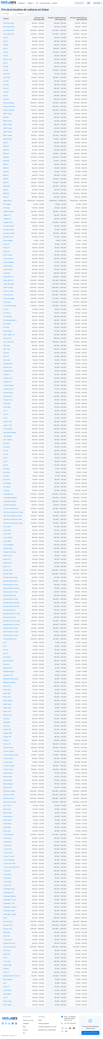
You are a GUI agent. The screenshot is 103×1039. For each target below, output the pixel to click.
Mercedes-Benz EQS (9, 595)
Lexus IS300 (7, 534)
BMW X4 (6, 175)
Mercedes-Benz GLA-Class (11, 603)
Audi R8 (5, 70)
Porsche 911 (7, 744)
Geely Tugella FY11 (8, 334)
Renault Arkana (7, 773)
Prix (37, 3)
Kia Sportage (7, 483)
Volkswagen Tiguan (9, 910)
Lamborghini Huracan (9, 501)
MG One (5, 650)
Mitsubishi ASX (7, 668)
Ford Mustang (7, 316)
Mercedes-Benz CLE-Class (11, 976)
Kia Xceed (6, 490)
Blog (24, 1026)
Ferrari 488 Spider (8, 284)
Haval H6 (6, 353)
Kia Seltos (6, 476)
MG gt (5, 958)
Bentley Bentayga (8, 103)
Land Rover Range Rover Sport (12, 516)
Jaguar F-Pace (7, 421)
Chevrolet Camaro (8, 226)
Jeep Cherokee (7, 429)
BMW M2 (6, 146)
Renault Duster (7, 776)
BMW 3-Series (7, 124)
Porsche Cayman (8, 758)
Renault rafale (7, 965)
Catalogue (26, 1023)
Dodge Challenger (8, 262)
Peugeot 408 (7, 737)
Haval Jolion (7, 360)
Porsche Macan (8, 762)
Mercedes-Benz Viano (10, 639)
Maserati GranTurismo (9, 552)
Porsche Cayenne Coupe (10, 755)
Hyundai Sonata (8, 392)
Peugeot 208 (7, 729)
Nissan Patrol (7, 697)
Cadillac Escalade (8, 211)
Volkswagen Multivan (9, 896)
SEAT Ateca (6, 950)
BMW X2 (6, 168)
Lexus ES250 (7, 526)
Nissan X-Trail (7, 715)
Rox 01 (5, 997)
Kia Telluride (6, 487)
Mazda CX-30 (7, 555)
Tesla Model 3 (7, 838)
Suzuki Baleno (7, 823)
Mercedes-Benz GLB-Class (11, 606)
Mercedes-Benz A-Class (10, 577)
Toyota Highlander (8, 860)
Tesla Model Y (7, 845)
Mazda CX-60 (7, 563)
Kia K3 (5, 458)
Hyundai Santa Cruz (9, 943)
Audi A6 (5, 45)
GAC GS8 (6, 327)
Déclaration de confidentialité (47, 1030)
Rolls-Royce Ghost (9, 798)
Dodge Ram (6, 273)
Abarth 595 (6, 936)
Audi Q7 (5, 63)
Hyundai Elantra (8, 371)
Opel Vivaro (6, 726)
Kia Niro (5, 465)
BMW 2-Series (7, 121)
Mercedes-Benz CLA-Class (11, 588)
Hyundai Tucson (8, 400)
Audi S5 (5, 95)
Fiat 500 (5, 309)
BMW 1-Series (7, 113)
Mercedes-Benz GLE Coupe (11, 621)
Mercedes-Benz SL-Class (11, 631)
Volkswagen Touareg (9, 914)
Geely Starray (7, 990)
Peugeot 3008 (7, 733)
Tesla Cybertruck (8, 834)
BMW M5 (6, 157)
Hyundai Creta (7, 367)
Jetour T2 (6, 972)
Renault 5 (6, 968)
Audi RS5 (6, 88)
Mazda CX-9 (7, 566)
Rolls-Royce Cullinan (9, 791)
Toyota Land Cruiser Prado (11, 867)
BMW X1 (5, 164)
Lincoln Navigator (8, 545)
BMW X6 (6, 182)
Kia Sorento (6, 479)
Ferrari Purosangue (8, 298)
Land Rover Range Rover (10, 508)
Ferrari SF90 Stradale (9, 305)
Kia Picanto (6, 472)
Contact (25, 1030)
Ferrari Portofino (8, 295)
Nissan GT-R (7, 686)
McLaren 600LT (8, 921)
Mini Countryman (8, 660)
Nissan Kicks (7, 689)
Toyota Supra (7, 881)
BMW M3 (6, 150)
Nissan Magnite (7, 979)
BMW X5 (6, 179)
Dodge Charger (7, 266)
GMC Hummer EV (8, 342)
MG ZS (5, 653)
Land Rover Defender (9, 505)
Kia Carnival (6, 447)
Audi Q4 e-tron (7, 59)
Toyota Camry (7, 849)
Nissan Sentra (7, 704)
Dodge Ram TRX (8, 276)
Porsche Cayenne (8, 751)
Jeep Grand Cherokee (9, 432)
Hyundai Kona (7, 382)
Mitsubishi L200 (8, 675)
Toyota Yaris (7, 885)
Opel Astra (6, 718)
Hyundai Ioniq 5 (8, 378)
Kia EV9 (5, 454)
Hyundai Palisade (8, 385)
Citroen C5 (6, 251)
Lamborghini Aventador (10, 497)
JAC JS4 (6, 414)
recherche (79, 3)
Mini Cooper (6, 932)
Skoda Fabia (7, 809)
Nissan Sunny (7, 708)
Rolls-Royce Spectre (9, 947)
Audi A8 (5, 52)
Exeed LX (6, 986)
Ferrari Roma (7, 302)
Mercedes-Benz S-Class (10, 628)
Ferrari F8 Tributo (8, 291)
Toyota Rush (7, 878)
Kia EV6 (5, 450)
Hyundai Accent (8, 363)
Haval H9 (6, 356)
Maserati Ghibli (7, 548)
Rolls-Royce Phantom (9, 802)
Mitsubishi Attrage (8, 671)
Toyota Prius (7, 871)
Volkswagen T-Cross (9, 900)
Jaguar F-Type (7, 425)
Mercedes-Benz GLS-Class (11, 624)
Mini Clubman (7, 657)
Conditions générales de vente (47, 1026)
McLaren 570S (7, 929)
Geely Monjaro (7, 331)
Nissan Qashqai (7, 700)
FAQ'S (40, 1020)
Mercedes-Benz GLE (9, 617)
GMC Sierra (6, 345)
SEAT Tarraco (7, 805)
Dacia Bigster (7, 994)
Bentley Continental (9, 106)
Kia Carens (6, 443)
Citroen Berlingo (8, 240)
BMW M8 (6, 161)
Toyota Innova (7, 939)
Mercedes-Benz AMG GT (11, 581)
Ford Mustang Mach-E (10, 320)
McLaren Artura (7, 574)
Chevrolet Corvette (9, 233)
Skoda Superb (7, 820)
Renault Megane (8, 784)
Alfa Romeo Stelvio (9, 27)
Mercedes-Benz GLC (9, 610)
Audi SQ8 (6, 99)
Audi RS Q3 (6, 74)
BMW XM (6, 193)
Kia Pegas (6, 468)
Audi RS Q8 (6, 77)
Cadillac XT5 (7, 215)
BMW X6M (6, 186)
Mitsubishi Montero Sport (10, 679)
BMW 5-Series (7, 132)
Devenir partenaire (43, 1023)
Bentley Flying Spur (9, 110)
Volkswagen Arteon (9, 889)
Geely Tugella (7, 1005)
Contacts (54, 3)
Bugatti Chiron (7, 200)
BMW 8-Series (7, 139)
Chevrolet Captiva (8, 229)
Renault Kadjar (7, 780)
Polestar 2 (6, 740)
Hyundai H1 (6, 374)
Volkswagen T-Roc (9, 903)
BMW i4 (5, 142)
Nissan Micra (7, 693)
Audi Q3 (5, 56)
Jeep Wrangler (7, 436)
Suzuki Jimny (7, 831)
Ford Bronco (7, 313)
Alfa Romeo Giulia (8, 23)
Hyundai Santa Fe (8, 389)
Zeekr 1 (5, 918)
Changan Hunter (8, 222)
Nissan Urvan (7, 711)
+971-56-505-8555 (70, 1023)
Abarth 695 (6, 954)
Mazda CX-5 (7, 559)
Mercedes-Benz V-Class (10, 635)
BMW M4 (6, 153)
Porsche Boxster (8, 747)
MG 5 (5, 646)
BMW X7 (6, 190)
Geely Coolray (7, 1001)
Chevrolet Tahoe (8, 237)
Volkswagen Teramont (10, 907)
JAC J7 (5, 411)
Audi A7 (5, 48)
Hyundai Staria (7, 396)
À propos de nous (45, 3)
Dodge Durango (8, 269)
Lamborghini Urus (8, 494)
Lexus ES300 (7, 530)
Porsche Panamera (9, 766)
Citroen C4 (6, 248)
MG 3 (5, 642)
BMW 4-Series (7, 128)
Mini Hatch (6, 664)
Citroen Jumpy (7, 255)
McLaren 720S (7, 570)
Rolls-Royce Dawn (8, 794)
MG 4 (5, 983)
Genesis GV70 (7, 338)
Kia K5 (5, 461)
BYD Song (6, 208)
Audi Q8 (5, 66)
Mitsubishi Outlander (9, 682)
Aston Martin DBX (8, 34)
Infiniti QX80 (7, 407)
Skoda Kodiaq (7, 813)
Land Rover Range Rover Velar (12, 519)
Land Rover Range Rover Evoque (13, 512)
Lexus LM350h (7, 537)
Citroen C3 (6, 244)
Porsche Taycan (8, 769)
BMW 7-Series (7, 135)
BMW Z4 (6, 197)
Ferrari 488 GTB (8, 280)
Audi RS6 (6, 92)
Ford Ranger (7, 324)
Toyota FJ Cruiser (8, 856)
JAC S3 (5, 418)
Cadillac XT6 (7, 219)
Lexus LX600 (7, 541)
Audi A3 (5, 37)
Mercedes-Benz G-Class (10, 599)
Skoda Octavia (7, 816)
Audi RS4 (6, 84)
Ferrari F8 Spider (8, 287)
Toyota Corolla (7, 852)
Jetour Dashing (7, 439)
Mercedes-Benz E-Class (10, 592)
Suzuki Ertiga (7, 827)
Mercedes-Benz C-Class (10, 584)
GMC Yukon (7, 349)
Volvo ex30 (6, 961)
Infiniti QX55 (7, 403)
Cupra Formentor (8, 258)
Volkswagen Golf (8, 892)
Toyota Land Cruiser (9, 863)
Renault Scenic (7, 787)
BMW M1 (6, 117)
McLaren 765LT (8, 925)
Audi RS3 (6, 81)
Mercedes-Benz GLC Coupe (11, 613)
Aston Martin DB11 (8, 30)
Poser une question (90, 1033)
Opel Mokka (7, 722)
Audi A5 (5, 41)
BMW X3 (6, 171)
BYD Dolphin (7, 204)
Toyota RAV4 (7, 874)
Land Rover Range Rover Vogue (13, 523)
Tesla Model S (7, 842)
